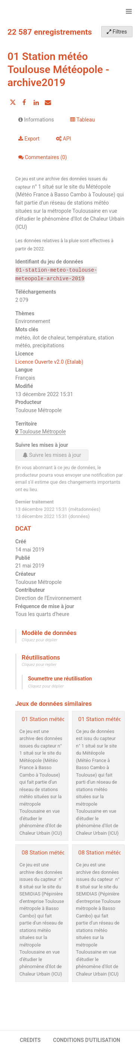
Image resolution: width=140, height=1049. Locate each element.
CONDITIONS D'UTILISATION (86, 1040)
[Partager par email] (48, 102)
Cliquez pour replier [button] (39, 664)
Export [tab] (29, 139)
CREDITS (30, 1040)
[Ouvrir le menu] (129, 11)
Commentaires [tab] (42, 157)
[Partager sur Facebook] (24, 102)
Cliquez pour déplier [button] (39, 640)
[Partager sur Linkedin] (36, 102)
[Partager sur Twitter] (12, 102)
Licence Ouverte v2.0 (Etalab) (49, 362)
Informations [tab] (36, 120)
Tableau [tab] (82, 120)
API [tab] (63, 139)
